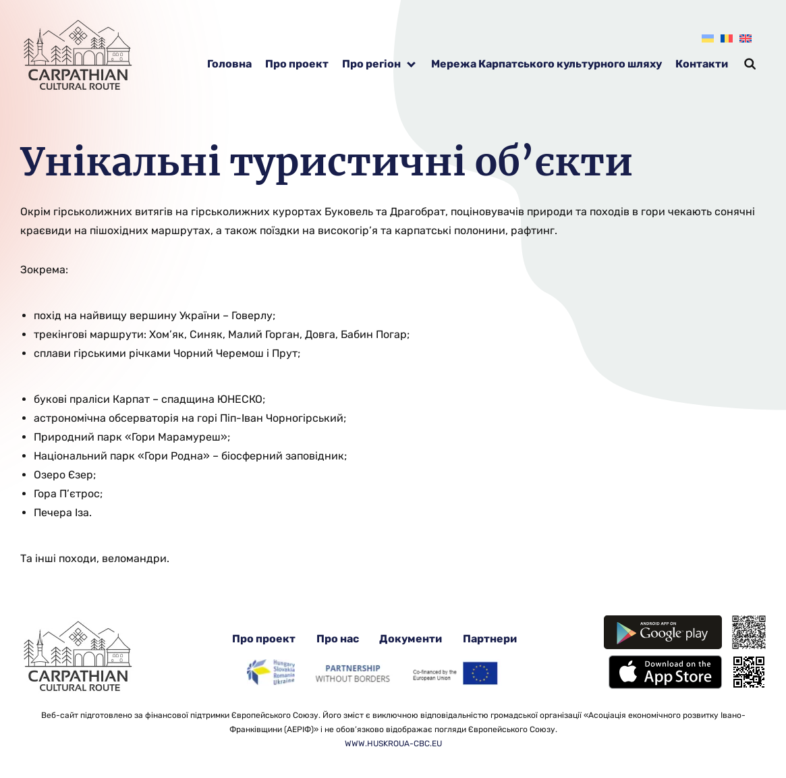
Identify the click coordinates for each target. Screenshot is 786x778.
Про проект (297, 63)
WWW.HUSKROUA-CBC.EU (393, 743)
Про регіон (371, 63)
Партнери (490, 638)
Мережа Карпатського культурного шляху (546, 63)
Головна (229, 63)
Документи (410, 638)
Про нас (337, 638)
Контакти (701, 63)
